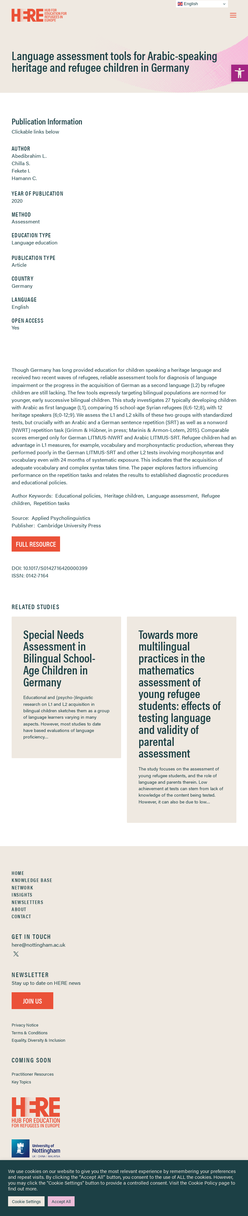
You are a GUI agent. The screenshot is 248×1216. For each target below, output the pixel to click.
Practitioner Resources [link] (33, 1074)
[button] (233, 15)
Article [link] (19, 264)
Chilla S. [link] (21, 163)
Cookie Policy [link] (202, 1182)
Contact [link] (21, 916)
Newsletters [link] (28, 902)
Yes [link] (15, 327)
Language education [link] (34, 242)
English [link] (20, 306)
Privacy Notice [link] (25, 1025)
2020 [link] (17, 200)
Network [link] (22, 887)
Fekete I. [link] (21, 170)
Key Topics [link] (21, 1082)
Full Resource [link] (36, 544)
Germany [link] (22, 285)
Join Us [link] (32, 1000)
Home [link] (18, 873)
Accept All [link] (61, 1201)
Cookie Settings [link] (26, 1201)
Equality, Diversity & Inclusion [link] (38, 1040)
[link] (239, 73)
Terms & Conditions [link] (29, 1032)
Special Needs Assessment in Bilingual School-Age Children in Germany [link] (59, 657)
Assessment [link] (26, 221)
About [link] (19, 909)
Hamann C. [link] (24, 178)
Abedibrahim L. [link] (29, 155)
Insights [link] (22, 894)
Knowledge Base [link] (32, 880)
